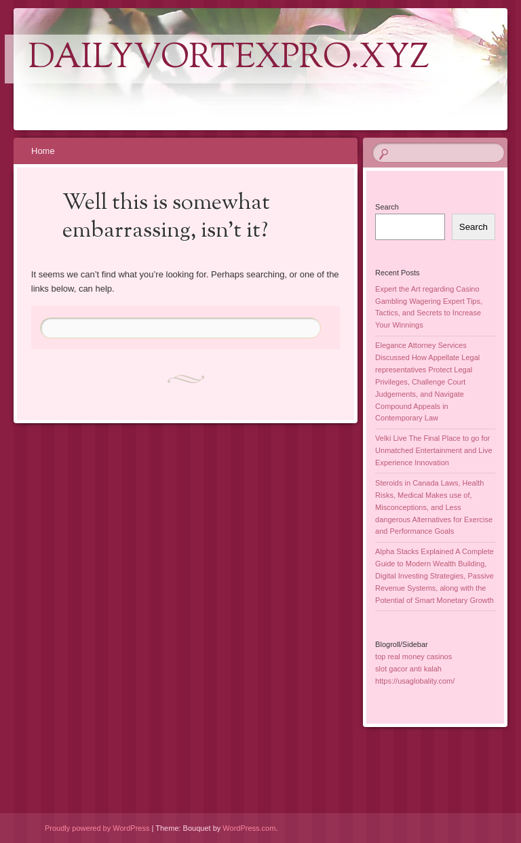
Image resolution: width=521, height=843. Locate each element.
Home (43, 151)
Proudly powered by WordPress (97, 828)
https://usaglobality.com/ (415, 681)
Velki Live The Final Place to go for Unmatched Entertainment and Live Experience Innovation (433, 450)
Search (387, 207)
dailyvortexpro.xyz (228, 59)
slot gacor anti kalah (408, 669)
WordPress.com (249, 828)
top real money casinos (413, 656)
